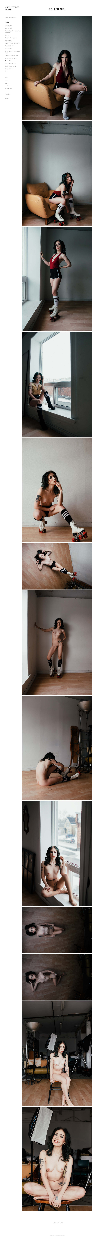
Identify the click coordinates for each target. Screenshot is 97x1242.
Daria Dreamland (10, 66)
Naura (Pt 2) (8, 26)
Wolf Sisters (8, 88)
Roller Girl (8, 61)
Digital (7, 22)
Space (6, 83)
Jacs (6, 71)
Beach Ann (8, 40)
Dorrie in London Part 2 (12, 43)
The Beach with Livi (11, 38)
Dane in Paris (9, 46)
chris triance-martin (11, 17)
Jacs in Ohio (8, 48)
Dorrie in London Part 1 (12, 55)
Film (6, 77)
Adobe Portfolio (60, 1235)
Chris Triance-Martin (12, 8)
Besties (7, 35)
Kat (6, 80)
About (7, 98)
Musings (7, 94)
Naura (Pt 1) (8, 28)
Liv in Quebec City (10, 63)
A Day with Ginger (10, 58)
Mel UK (7, 86)
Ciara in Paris (9, 69)
